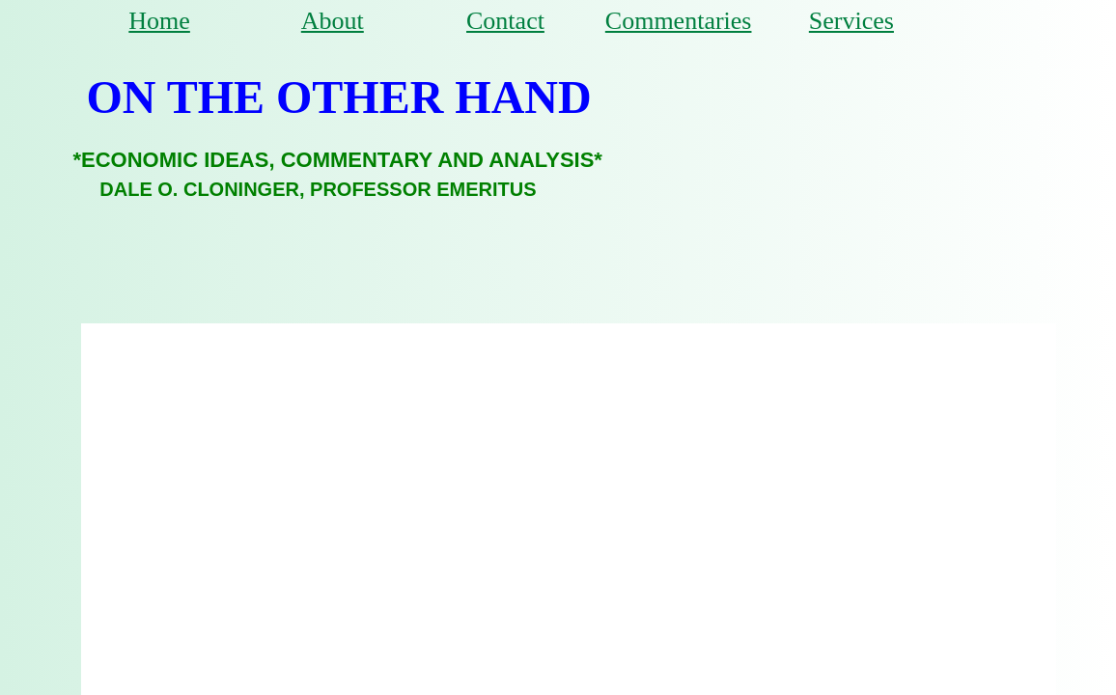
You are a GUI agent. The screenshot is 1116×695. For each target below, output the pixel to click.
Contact (505, 21)
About (332, 21)
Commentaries (678, 21)
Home (159, 21)
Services (851, 21)
